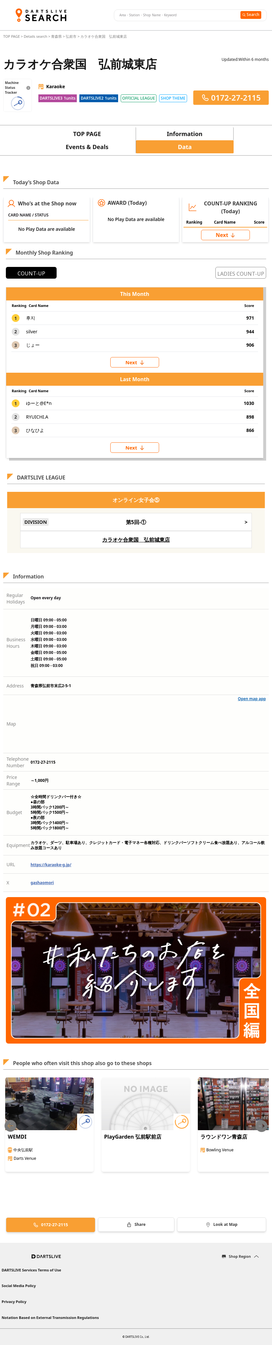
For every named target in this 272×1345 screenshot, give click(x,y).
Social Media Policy (19, 1285)
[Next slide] (261, 1126)
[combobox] (176, 15)
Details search (36, 36)
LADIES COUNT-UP (240, 273)
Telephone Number (18, 762)
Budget (14, 812)
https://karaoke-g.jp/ (51, 864)
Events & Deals (87, 147)
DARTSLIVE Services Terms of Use (31, 1270)
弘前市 (71, 36)
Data (185, 147)
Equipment (18, 845)
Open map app (252, 698)
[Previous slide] (10, 1126)
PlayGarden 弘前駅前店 (132, 1136)
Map (11, 724)
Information (184, 134)
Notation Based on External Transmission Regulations (50, 1317)
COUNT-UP (31, 273)
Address (15, 686)
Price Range (13, 780)
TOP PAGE (12, 36)
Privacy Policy (14, 1301)
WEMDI (17, 1136)
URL (11, 864)
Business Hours (16, 642)
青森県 (56, 36)
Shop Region (240, 1256)
